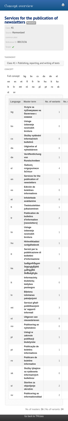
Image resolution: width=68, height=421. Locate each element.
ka (57, 81)
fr (33, 81)
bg (25, 76)
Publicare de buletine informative (30, 360)
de (50, 76)
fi (27, 81)
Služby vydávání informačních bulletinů (32, 138)
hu (45, 81)
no (33, 86)
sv (14, 92)
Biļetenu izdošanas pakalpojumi (30, 295)
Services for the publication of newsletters (32, 179)
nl (27, 86)
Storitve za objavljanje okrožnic (29, 385)
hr (39, 81)
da (44, 76)
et (21, 81)
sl (8, 92)
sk (58, 86)
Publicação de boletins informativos (31, 349)
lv (14, 86)
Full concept (13, 76)
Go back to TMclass (34, 416)
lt (8, 86)
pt (46, 86)
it (51, 81)
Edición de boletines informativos (30, 190)
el (57, 76)
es (15, 81)
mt (20, 86)
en (8, 81)
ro (52, 86)
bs (31, 76)
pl (40, 86)
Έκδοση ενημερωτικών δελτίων (31, 168)
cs (38, 76)
